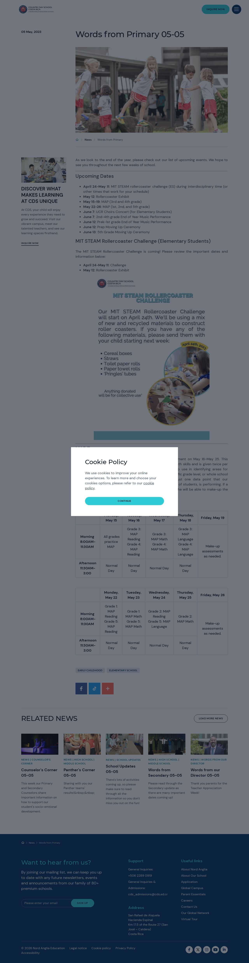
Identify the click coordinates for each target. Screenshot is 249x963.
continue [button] (124, 500)
